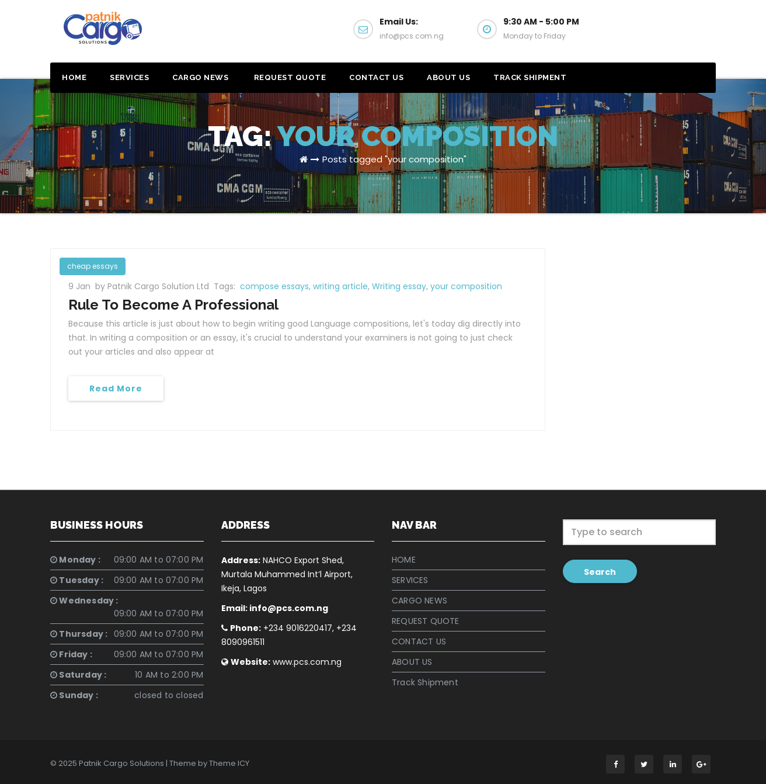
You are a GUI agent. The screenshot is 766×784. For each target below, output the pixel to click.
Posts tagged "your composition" (394, 159)
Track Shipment (529, 77)
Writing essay (399, 286)
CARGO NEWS (200, 77)
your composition (466, 286)
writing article (340, 286)
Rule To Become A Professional (173, 304)
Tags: (226, 286)
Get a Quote (659, 34)
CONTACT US (376, 77)
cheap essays (92, 266)
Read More (115, 388)
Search (600, 572)
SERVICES (129, 77)
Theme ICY (229, 763)
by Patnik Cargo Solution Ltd (153, 286)
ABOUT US (448, 77)
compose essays (274, 286)
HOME (74, 77)
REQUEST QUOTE (289, 77)
